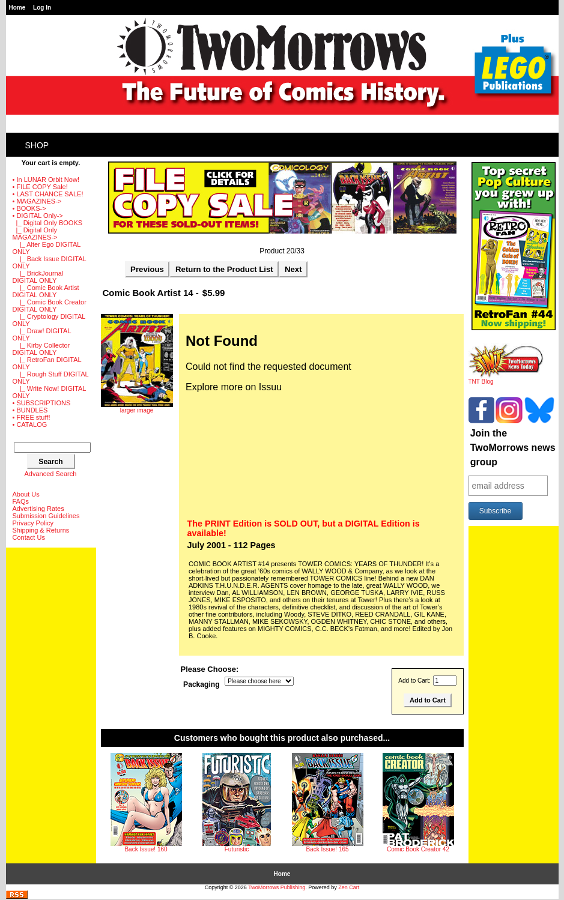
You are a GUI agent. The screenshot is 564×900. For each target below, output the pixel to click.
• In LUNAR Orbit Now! (46, 179)
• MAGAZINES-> (37, 201)
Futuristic (237, 849)
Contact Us (29, 537)
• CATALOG (30, 424)
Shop (37, 145)
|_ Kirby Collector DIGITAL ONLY (41, 349)
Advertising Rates (38, 508)
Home (17, 7)
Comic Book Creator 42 (418, 849)
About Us (26, 494)
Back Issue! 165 (327, 849)
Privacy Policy (33, 523)
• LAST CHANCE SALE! (48, 194)
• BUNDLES (30, 410)
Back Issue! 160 (145, 849)
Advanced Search (51, 473)
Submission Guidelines (46, 515)
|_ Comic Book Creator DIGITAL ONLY (49, 305)
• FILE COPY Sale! (40, 186)
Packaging (201, 684)
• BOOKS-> (29, 208)
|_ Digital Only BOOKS (48, 222)
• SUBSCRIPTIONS (42, 402)
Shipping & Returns (41, 530)
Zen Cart (348, 887)
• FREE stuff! (31, 417)
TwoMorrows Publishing (276, 887)
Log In (42, 7)
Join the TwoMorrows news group (513, 447)
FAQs (21, 501)
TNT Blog (506, 379)
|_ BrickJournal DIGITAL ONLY (38, 277)
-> (38, 215)
